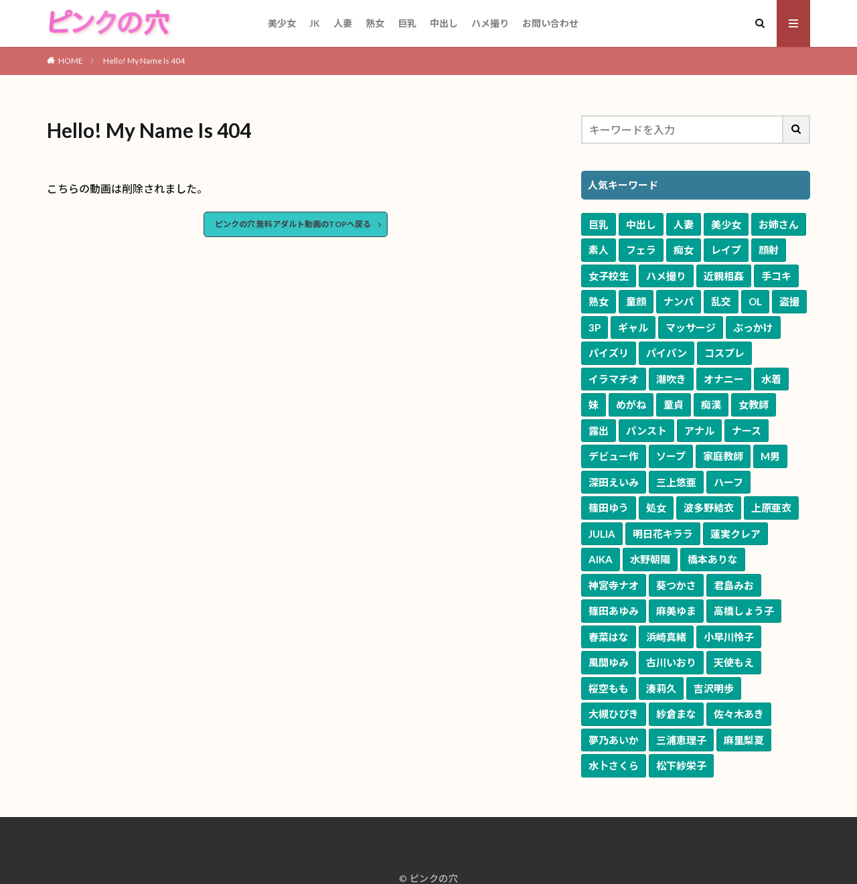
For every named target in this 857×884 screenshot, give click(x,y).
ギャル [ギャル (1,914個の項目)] (633, 327)
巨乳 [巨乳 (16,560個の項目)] (599, 224)
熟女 (375, 23)
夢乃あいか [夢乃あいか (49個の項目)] (614, 740)
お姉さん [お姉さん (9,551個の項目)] (779, 224)
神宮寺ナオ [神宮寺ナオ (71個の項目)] (614, 585)
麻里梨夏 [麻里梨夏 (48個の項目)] (744, 740)
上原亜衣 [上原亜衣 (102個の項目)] (771, 508)
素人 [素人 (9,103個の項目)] (599, 250)
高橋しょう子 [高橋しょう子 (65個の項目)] (744, 611)
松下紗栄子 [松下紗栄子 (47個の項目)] (681, 765)
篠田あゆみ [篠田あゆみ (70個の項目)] (614, 611)
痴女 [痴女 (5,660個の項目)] (684, 250)
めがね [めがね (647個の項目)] (631, 404)
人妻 (342, 23)
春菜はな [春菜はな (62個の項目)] (609, 637)
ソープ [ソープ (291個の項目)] (671, 456)
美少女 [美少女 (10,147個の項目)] (726, 224)
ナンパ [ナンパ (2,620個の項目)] (679, 301)
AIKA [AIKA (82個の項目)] (601, 559)
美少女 (282, 23)
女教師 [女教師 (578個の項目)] (753, 404)
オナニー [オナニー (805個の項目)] (724, 379)
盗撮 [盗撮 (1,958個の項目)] (789, 301)
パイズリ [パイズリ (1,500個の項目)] (609, 353)
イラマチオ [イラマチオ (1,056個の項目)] (614, 379)
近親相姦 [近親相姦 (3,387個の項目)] (724, 276)
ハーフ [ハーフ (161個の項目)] (728, 482)
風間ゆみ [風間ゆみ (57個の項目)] (609, 662)
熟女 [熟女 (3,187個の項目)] (599, 301)
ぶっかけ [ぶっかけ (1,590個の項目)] (753, 327)
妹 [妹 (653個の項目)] (594, 404)
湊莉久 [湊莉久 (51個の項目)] (661, 688)
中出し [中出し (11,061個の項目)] (641, 224)
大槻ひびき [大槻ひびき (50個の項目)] (614, 714)
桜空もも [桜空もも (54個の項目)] (609, 688)
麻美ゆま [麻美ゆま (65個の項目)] (676, 611)
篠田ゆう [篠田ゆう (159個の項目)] (609, 508)
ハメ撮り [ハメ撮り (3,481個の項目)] (666, 276)
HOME (70, 61)
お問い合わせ (550, 23)
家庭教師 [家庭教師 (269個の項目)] (723, 456)
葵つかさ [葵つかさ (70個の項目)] (676, 585)
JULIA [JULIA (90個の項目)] (602, 534)
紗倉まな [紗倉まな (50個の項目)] (676, 714)
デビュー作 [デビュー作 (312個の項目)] (614, 456)
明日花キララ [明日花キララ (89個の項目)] (663, 534)
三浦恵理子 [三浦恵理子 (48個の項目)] (681, 740)
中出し (444, 23)
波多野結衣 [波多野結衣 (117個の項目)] (709, 508)
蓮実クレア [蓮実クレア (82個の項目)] (735, 534)
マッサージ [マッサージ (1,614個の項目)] (691, 327)
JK (314, 23)
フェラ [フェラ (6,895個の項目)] (641, 250)
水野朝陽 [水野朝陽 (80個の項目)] (650, 559)
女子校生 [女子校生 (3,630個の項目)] (609, 276)
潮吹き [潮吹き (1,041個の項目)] (671, 379)
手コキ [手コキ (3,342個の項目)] (776, 276)
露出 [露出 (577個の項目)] (599, 431)
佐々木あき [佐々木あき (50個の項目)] (739, 714)
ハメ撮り (490, 23)
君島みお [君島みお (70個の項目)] (734, 585)
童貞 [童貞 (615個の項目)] (674, 404)
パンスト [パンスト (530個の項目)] (646, 431)
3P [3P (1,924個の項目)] (595, 327)
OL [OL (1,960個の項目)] (755, 301)
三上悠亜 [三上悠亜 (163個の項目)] (676, 482)
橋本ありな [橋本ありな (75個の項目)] (713, 559)
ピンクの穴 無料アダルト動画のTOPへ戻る (293, 224)
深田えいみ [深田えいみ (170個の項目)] (614, 482)
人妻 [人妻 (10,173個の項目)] (684, 224)
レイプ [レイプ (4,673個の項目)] (726, 250)
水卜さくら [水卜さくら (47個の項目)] (614, 765)
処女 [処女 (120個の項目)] (656, 508)
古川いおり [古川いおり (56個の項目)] (671, 662)
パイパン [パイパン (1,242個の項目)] (666, 353)
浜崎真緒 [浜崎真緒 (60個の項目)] (666, 637)
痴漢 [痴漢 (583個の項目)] (711, 404)
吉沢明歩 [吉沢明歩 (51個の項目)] (714, 688)
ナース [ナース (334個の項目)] (746, 431)
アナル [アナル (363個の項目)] (699, 431)
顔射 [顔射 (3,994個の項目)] (769, 250)
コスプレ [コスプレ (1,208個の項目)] (724, 353)
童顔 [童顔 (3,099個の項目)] (636, 301)
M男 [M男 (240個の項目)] (770, 456)
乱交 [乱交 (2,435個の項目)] (721, 301)
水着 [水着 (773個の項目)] (771, 379)
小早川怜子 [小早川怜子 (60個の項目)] (729, 637)
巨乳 (407, 23)
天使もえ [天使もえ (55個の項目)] (734, 662)
